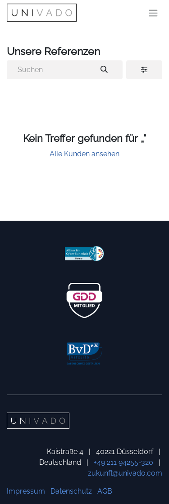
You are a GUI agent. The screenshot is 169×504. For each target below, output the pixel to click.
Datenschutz (71, 491)
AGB (104, 491)
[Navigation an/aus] (153, 13)
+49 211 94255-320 (123, 462)
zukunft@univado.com (125, 473)
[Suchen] (104, 69)
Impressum (26, 491)
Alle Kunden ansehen (84, 154)
